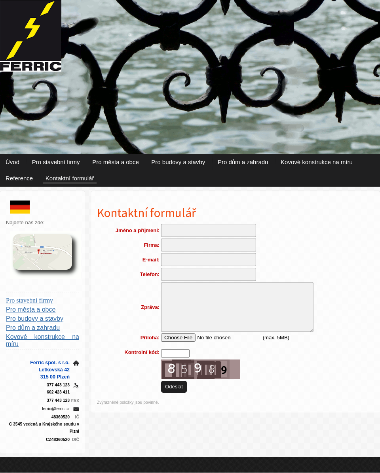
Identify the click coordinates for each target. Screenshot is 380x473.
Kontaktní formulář (70, 178)
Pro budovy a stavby (178, 162)
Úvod (12, 162)
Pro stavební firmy (56, 162)
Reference (19, 178)
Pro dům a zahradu (243, 162)
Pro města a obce (115, 162)
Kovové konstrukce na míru (317, 162)
